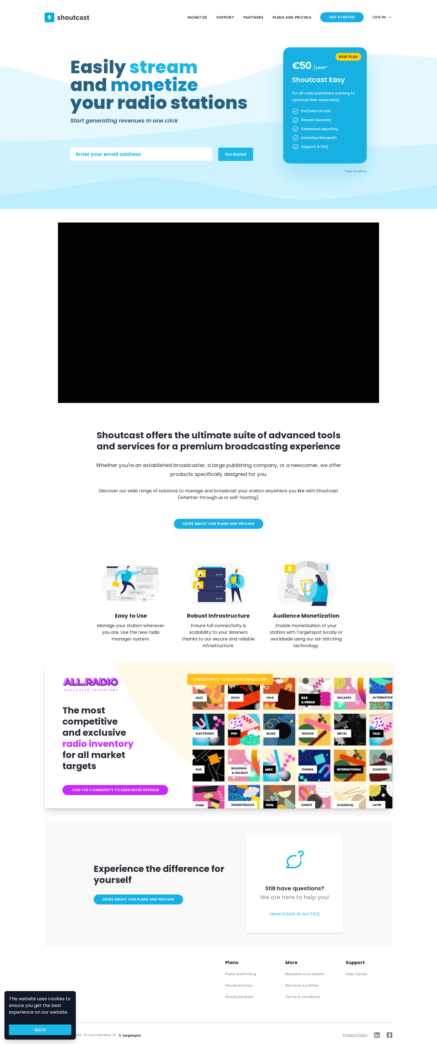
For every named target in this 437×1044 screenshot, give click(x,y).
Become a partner (302, 985)
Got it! (40, 1030)
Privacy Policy (355, 1035)
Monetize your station (304, 974)
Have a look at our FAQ (295, 914)
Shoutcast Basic (239, 996)
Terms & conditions (302, 996)
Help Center (356, 974)
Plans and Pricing (240, 974)
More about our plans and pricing (218, 523)
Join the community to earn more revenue (115, 790)
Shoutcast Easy (239, 985)
